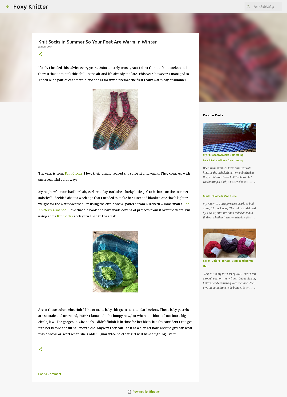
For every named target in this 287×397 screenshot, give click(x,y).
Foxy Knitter (30, 6)
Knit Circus (73, 173)
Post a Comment (49, 374)
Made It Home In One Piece (220, 196)
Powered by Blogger (143, 391)
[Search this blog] (262, 6)
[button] (40, 54)
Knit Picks (65, 216)
